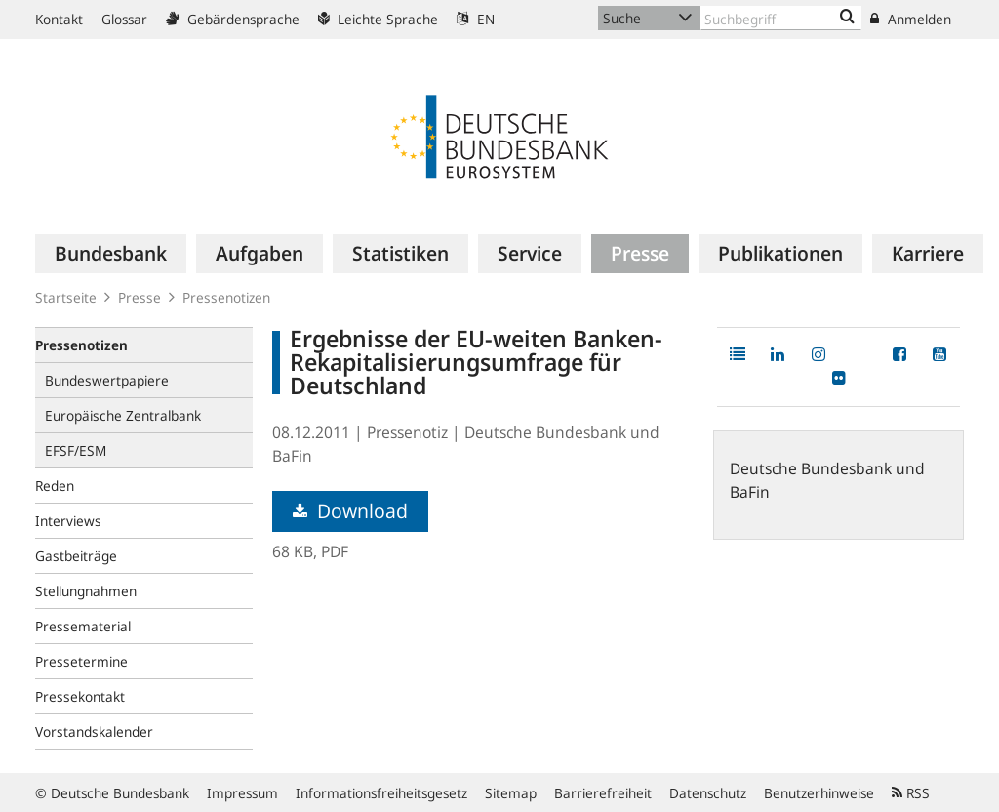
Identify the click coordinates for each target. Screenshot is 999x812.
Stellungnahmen (86, 591)
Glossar (124, 19)
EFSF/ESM (75, 450)
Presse (139, 297)
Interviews (68, 520)
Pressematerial (83, 626)
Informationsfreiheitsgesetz (381, 793)
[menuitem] (110, 253)
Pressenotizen (226, 297)
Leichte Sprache (378, 19)
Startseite (66, 297)
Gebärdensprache (233, 19)
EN (476, 19)
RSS (911, 793)
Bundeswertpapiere (107, 380)
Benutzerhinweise (819, 793)
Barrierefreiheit (603, 793)
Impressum (242, 793)
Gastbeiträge (76, 556)
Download (350, 511)
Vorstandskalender (94, 731)
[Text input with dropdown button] (780, 18)
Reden (54, 485)
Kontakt (59, 19)
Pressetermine (81, 661)
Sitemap (511, 793)
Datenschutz (707, 793)
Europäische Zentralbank (123, 415)
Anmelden (910, 19)
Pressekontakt (80, 696)
